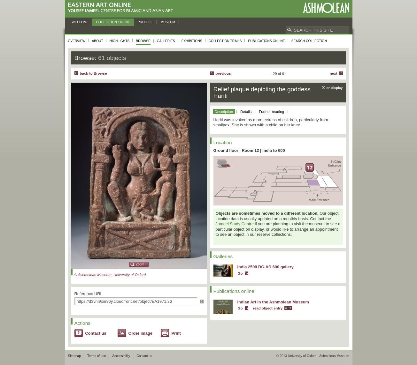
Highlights (120, 41)
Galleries (166, 41)
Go (240, 273)
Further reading (271, 112)
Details (245, 112)
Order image (140, 333)
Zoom (140, 264)
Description (224, 112)
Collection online (113, 22)
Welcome (80, 22)
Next (333, 73)
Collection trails (225, 41)
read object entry (268, 308)
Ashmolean (326, 8)
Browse (143, 41)
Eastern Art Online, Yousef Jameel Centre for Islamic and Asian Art (122, 8)
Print (176, 333)
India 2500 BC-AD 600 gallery (265, 266)
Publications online (266, 41)
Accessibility (121, 356)
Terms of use (96, 356)
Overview (77, 41)
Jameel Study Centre (235, 223)
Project (145, 22)
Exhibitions (191, 41)
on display (335, 88)
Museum (168, 22)
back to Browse (93, 73)
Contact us (95, 333)
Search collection (309, 41)
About (97, 41)
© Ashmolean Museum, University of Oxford (110, 275)
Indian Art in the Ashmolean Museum (273, 302)
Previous (223, 73)
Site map (74, 356)
